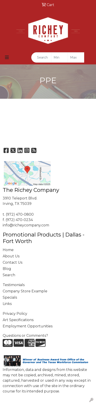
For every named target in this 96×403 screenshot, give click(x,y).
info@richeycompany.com (26, 225)
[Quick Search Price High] (76, 57)
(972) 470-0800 (20, 214)
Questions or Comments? (25, 335)
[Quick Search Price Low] (59, 57)
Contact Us (12, 262)
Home (8, 250)
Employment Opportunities (27, 326)
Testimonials (14, 285)
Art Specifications (18, 320)
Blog (7, 269)
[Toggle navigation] (7, 57)
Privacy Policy (15, 313)
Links (7, 304)
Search (9, 275)
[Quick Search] (41, 57)
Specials (10, 297)
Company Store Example (25, 291)
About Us (11, 256)
